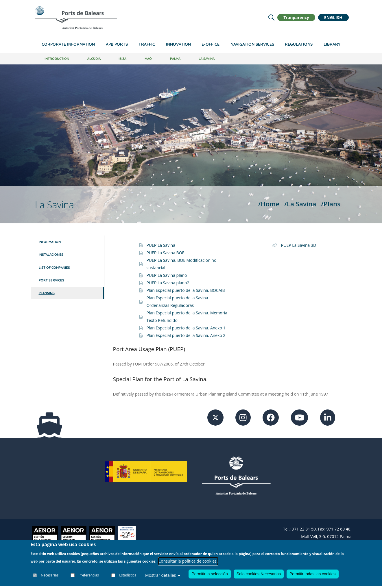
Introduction (57, 59)
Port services (51, 280)
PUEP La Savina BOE (165, 252)
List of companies (54, 268)
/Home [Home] (269, 203)
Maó (148, 59)
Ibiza (122, 59)
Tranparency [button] (296, 17)
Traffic (147, 44)
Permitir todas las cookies (312, 574)
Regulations (299, 44)
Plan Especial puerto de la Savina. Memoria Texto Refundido (186, 316)
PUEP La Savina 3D (298, 245)
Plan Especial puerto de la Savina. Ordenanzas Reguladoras (177, 301)
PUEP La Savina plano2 (167, 282)
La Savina (207, 59)
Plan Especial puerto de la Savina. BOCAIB (185, 290)
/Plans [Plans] (330, 203)
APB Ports (117, 44)
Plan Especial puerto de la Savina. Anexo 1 (185, 328)
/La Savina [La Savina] (300, 203)
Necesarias (50, 575)
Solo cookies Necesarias (259, 574)
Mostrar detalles (162, 575)
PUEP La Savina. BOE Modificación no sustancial (181, 263)
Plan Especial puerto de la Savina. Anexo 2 (185, 335)
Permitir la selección (209, 574)
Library (332, 44)
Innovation (178, 44)
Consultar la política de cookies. (188, 561)
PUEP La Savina (160, 245)
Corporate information (68, 44)
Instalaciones (51, 255)
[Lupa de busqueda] (271, 17)
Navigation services (252, 44)
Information (50, 242)
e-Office (210, 44)
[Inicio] (76, 17)
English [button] (333, 17)
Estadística (127, 575)
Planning (47, 293)
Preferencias (89, 575)
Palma (175, 59)
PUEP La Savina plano (166, 275)
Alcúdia (94, 59)
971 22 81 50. (304, 529)
